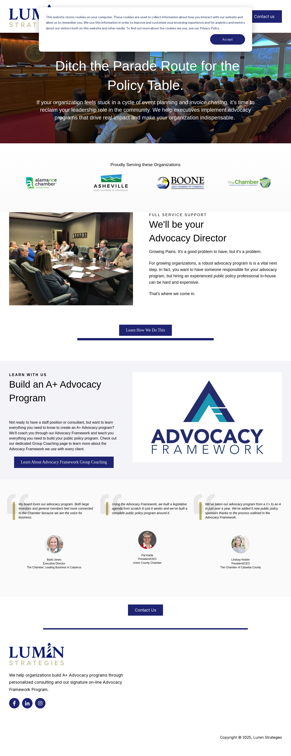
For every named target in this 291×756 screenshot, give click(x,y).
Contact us (264, 16)
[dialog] (145, 29)
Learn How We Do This (145, 330)
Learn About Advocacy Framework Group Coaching (64, 462)
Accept (227, 39)
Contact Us (145, 610)
